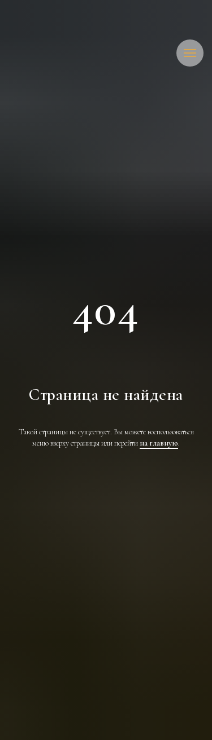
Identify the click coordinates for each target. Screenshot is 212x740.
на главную (159, 443)
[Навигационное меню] (190, 53)
